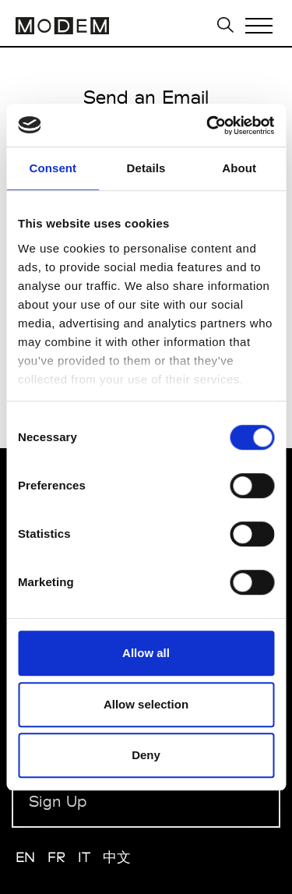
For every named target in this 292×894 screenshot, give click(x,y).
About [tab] (239, 168)
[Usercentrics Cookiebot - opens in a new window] (208, 125)
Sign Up (57, 801)
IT (84, 857)
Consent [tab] (52, 168)
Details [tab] (146, 168)
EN (26, 857)
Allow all (146, 652)
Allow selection (146, 704)
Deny (146, 754)
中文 (117, 857)
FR (56, 857)
